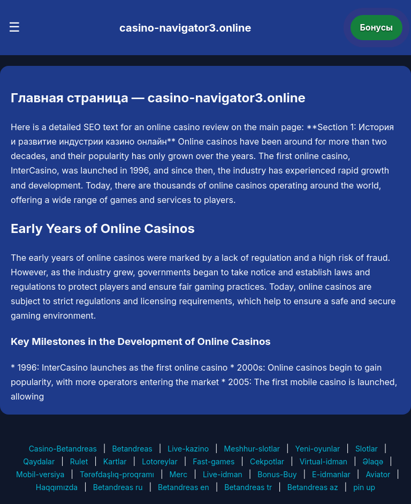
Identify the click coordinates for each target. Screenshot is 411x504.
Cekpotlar (267, 461)
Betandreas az (312, 487)
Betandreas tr (248, 487)
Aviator (378, 474)
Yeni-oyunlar (317, 448)
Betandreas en (183, 487)
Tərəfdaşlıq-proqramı (117, 474)
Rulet (79, 461)
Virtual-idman (323, 461)
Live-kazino (188, 448)
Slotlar (366, 448)
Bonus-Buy (276, 474)
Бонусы (376, 27)
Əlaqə (373, 461)
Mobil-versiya (40, 474)
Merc (179, 474)
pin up (364, 487)
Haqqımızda (57, 487)
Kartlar (115, 461)
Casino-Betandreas (63, 448)
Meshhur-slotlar (252, 448)
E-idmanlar (331, 474)
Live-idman (222, 474)
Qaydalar (39, 461)
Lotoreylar (160, 461)
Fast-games (213, 461)
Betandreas (132, 448)
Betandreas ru (118, 487)
